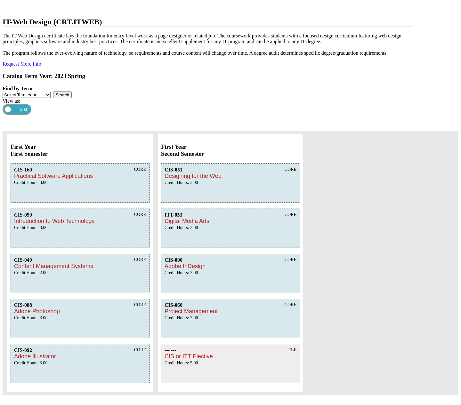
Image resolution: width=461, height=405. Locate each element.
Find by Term (17, 88)
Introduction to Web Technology (54, 221)
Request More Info (22, 64)
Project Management (191, 311)
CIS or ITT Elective (189, 356)
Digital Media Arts (187, 221)
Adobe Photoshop (37, 311)
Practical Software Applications (53, 176)
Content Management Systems (53, 266)
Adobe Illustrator (35, 356)
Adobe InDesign (185, 266)
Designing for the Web (193, 176)
